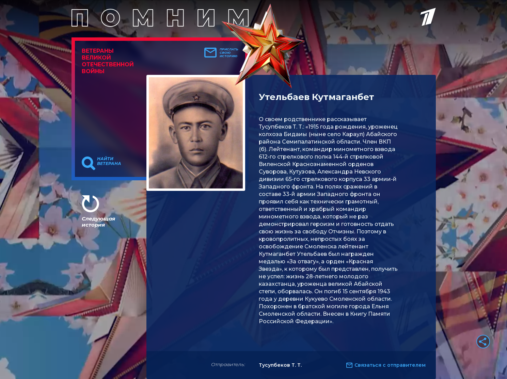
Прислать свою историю (229, 53)
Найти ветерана (109, 161)
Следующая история (98, 221)
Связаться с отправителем (390, 365)
